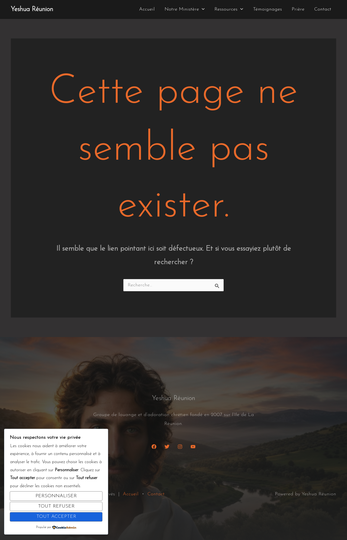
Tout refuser (56, 506)
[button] (202, 9)
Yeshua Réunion (32, 9)
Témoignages (267, 9)
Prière (298, 9)
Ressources (228, 9)
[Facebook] (154, 446)
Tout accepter (56, 516)
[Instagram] (180, 446)
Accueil (147, 9)
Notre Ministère (185, 9)
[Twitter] (167, 446)
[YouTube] (193, 446)
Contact (322, 9)
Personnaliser (56, 496)
